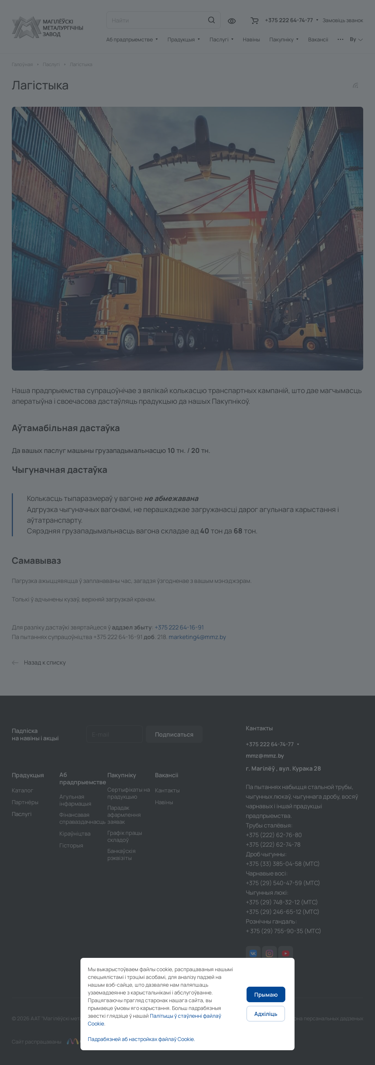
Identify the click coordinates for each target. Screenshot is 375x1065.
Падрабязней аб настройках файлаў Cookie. (141, 1038)
